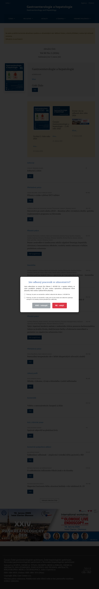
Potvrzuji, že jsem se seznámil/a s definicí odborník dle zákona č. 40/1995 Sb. (47, 294)
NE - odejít (59, 305)
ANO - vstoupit (41, 305)
